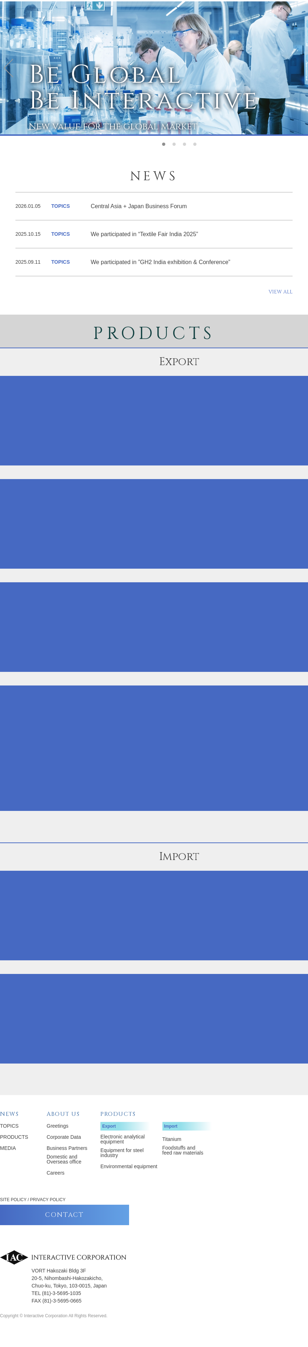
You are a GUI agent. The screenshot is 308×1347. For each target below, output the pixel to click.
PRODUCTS (14, 1153)
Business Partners (67, 1164)
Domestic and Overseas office (64, 1175)
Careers (56, 1189)
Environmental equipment (128, 1183)
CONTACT (64, 1231)
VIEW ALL (281, 308)
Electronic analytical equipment (122, 1155)
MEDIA (8, 1164)
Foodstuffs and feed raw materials (182, 1166)
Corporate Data (64, 1153)
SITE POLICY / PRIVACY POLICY (33, 1216)
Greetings (57, 1142)
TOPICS (9, 1142)
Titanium (171, 1156)
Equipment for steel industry (122, 1169)
